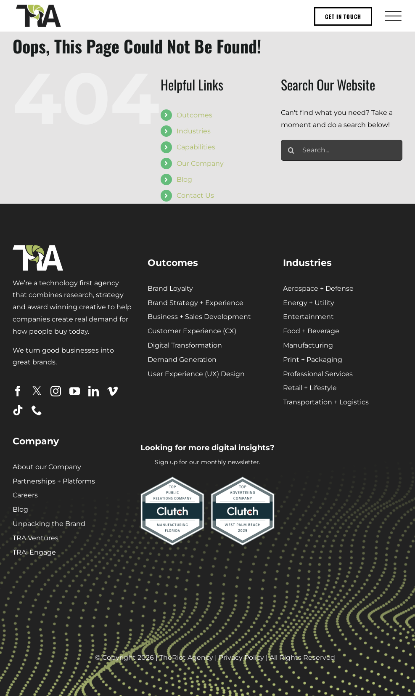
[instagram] (55, 391)
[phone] (37, 410)
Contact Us (195, 195)
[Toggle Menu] (392, 15)
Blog (184, 179)
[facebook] (18, 391)
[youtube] (74, 391)
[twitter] (37, 390)
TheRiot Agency (186, 657)
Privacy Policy (241, 657)
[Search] (291, 150)
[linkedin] (93, 391)
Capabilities (196, 147)
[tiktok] (18, 410)
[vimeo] (112, 391)
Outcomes (194, 115)
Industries (194, 131)
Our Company (200, 163)
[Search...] (341, 150)
